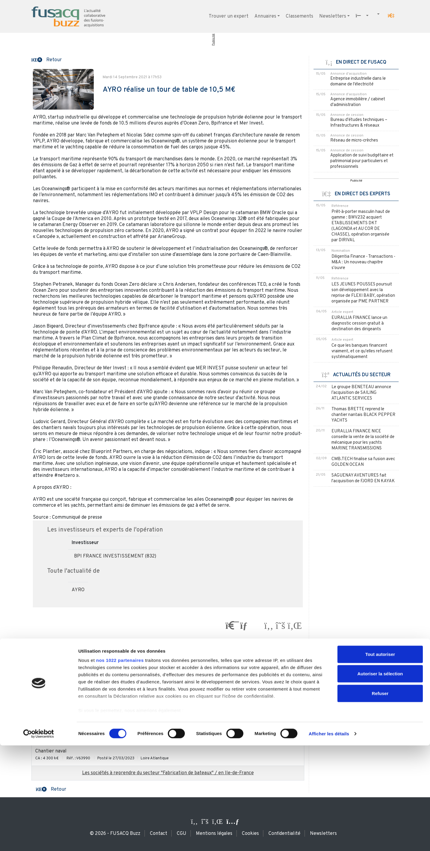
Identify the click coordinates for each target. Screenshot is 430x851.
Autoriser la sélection (380, 779)
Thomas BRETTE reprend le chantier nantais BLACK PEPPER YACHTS (363, 414)
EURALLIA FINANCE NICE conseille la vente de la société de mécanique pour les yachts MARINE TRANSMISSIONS (362, 439)
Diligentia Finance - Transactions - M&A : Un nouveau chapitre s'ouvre (363, 262)
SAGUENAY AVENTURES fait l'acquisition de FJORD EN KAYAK (363, 478)
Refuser (380, 798)
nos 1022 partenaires (120, 765)
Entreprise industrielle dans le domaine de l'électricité (358, 81)
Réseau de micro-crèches (354, 140)
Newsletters (332, 16)
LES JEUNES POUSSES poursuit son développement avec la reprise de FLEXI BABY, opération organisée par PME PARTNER (363, 293)
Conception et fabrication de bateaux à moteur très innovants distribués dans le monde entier (136, 708)
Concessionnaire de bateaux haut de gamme (82, 686)
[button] (391, 16)
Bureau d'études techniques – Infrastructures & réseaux (358, 122)
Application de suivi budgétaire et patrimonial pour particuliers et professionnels (362, 161)
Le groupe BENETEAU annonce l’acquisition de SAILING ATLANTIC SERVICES (361, 392)
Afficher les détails (329, 839)
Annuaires (265, 16)
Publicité (213, 40)
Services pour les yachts (61, 729)
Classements (299, 16)
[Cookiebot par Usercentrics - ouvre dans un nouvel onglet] (39, 839)
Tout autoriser (380, 759)
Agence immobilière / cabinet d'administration (357, 102)
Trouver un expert (228, 16)
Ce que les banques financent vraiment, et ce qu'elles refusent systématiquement (362, 351)
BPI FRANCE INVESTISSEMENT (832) (115, 556)
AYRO (78, 590)
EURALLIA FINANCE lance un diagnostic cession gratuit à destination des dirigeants (359, 323)
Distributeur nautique (58, 664)
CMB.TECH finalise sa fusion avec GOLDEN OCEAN (363, 462)
